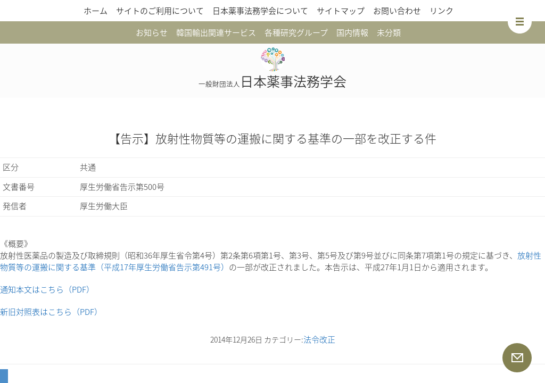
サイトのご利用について (160, 10)
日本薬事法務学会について (260, 10)
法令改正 (319, 339)
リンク (441, 10)
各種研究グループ (296, 32)
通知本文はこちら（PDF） (47, 289)
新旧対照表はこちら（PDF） (51, 312)
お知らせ (152, 32)
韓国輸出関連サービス (216, 32)
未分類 (389, 32)
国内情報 (352, 32)
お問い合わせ (397, 10)
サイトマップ (341, 10)
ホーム (96, 10)
